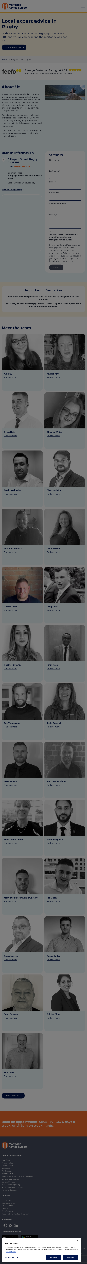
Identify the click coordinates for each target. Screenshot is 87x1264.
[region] (41, 1250)
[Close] (77, 1240)
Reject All (53, 1257)
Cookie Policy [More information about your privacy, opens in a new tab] (11, 1252)
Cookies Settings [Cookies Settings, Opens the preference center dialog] (11, 1257)
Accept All (70, 1257)
